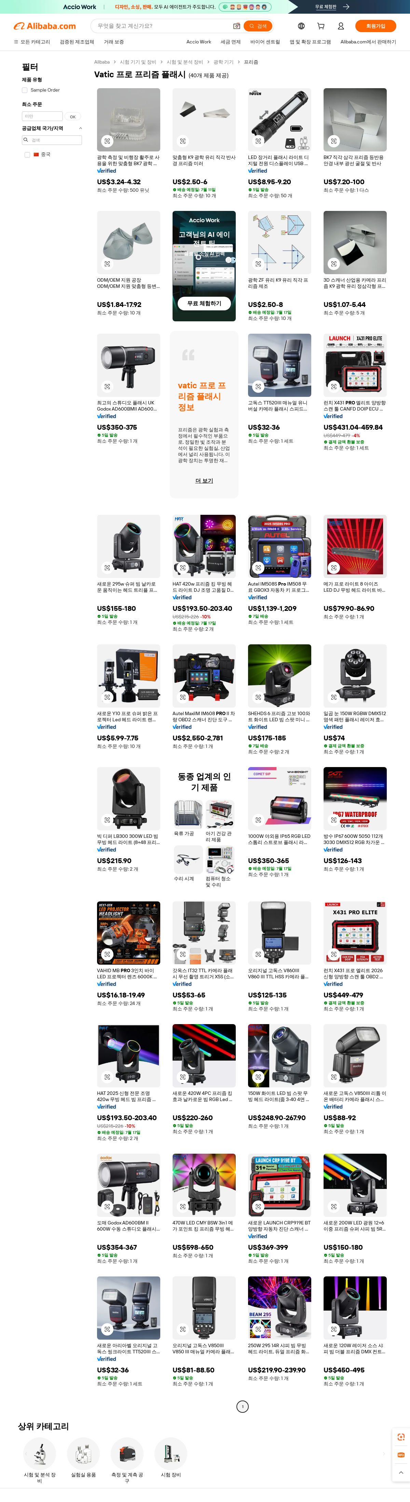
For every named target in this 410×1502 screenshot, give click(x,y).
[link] (401, 1437)
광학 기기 (224, 62)
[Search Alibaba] (162, 26)
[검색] (258, 26)
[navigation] (52, 735)
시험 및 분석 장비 (185, 62)
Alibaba (102, 62)
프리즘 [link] (251, 62)
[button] (237, 26)
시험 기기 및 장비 (138, 62)
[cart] (322, 27)
